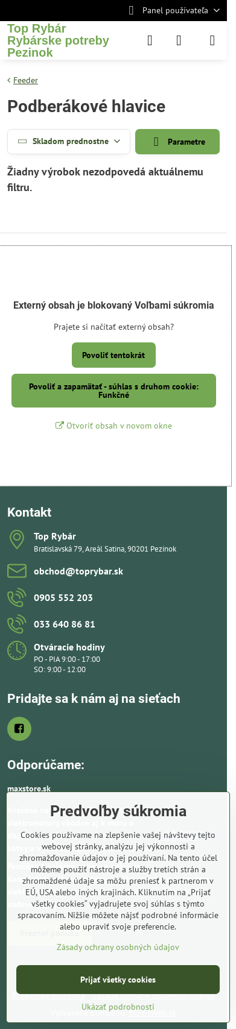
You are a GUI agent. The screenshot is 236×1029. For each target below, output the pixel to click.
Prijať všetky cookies (118, 979)
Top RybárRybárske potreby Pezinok (58, 40)
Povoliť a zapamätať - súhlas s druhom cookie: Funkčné (114, 390)
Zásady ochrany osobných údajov (118, 947)
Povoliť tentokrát (113, 355)
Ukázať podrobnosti (118, 1006)
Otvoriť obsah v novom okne (114, 425)
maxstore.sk (29, 788)
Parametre (177, 142)
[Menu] (212, 40)
